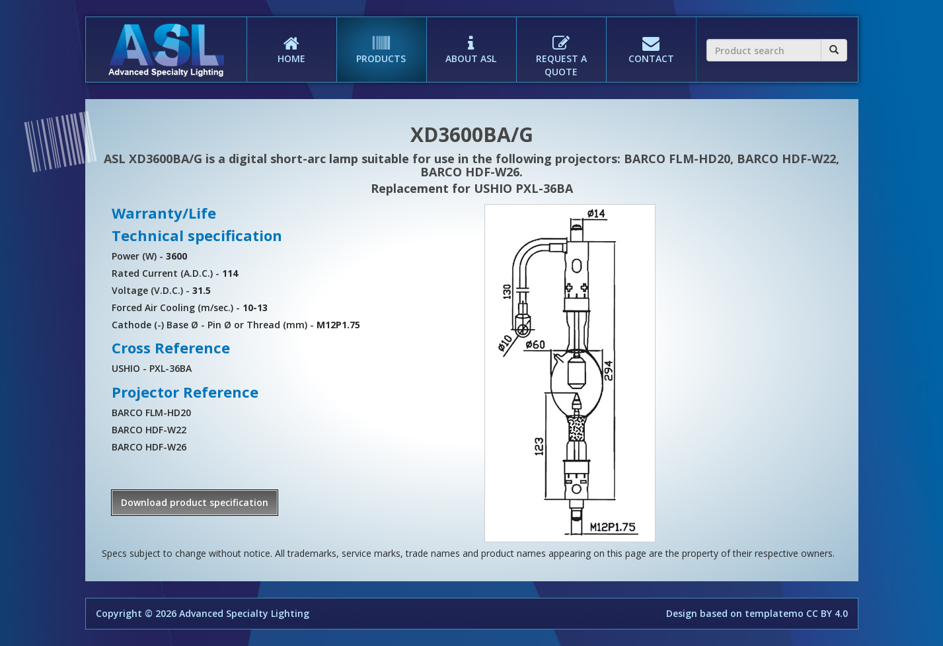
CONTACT (651, 41)
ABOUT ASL (471, 41)
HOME (291, 41)
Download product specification (194, 502)
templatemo (774, 613)
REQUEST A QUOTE (561, 47)
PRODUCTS (381, 41)
